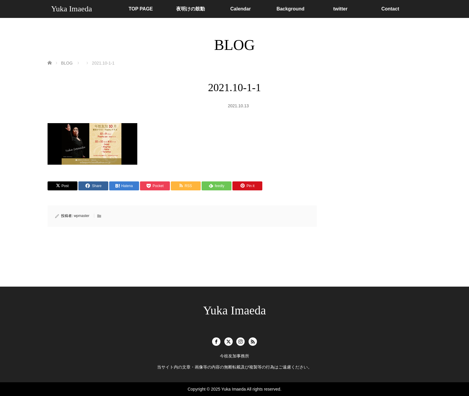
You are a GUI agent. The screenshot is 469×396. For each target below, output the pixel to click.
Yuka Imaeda (71, 8)
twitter (340, 8)
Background (290, 8)
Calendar (240, 8)
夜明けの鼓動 (190, 8)
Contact (390, 8)
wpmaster (81, 216)
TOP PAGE (141, 8)
